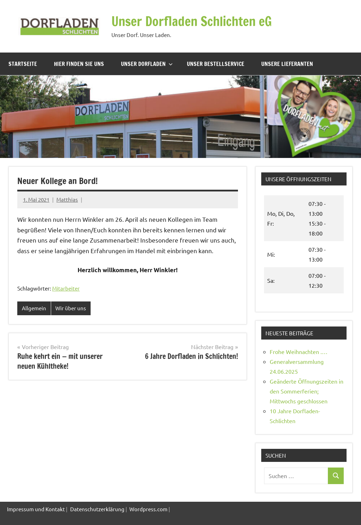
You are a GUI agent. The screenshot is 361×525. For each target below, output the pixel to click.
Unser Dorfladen (147, 64)
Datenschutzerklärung (97, 509)
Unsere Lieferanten (287, 64)
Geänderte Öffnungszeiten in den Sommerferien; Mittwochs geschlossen (306, 391)
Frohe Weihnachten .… (299, 351)
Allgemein (34, 308)
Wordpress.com (148, 509)
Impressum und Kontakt (36, 509)
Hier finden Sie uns (79, 64)
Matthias (67, 199)
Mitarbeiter (66, 288)
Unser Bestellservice (215, 64)
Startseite (22, 64)
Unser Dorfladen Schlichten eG (191, 21)
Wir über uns (70, 308)
